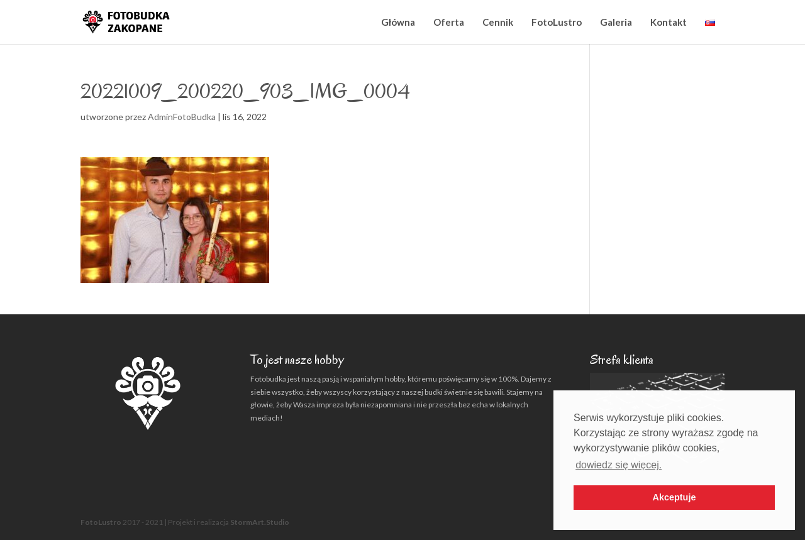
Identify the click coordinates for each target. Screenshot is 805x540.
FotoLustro (556, 22)
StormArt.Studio (259, 522)
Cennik (497, 22)
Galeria (616, 22)
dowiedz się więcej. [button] (618, 465)
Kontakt (668, 22)
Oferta (448, 22)
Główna (398, 22)
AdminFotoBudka (182, 116)
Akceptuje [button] (674, 497)
